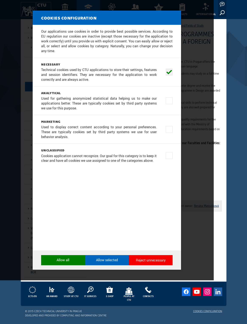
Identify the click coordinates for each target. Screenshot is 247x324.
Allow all (77, 304)
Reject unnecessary (170, 304)
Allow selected (123, 304)
